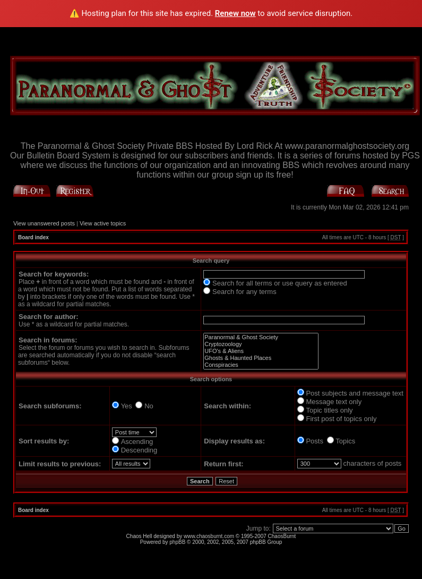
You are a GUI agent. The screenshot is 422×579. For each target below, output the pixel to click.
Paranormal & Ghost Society (260, 337)
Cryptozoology (260, 344)
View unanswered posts (44, 223)
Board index (33, 237)
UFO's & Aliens (260, 351)
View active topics (103, 223)
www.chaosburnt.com (209, 536)
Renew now (235, 13)
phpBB (177, 542)
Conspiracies (260, 365)
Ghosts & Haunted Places (260, 358)
